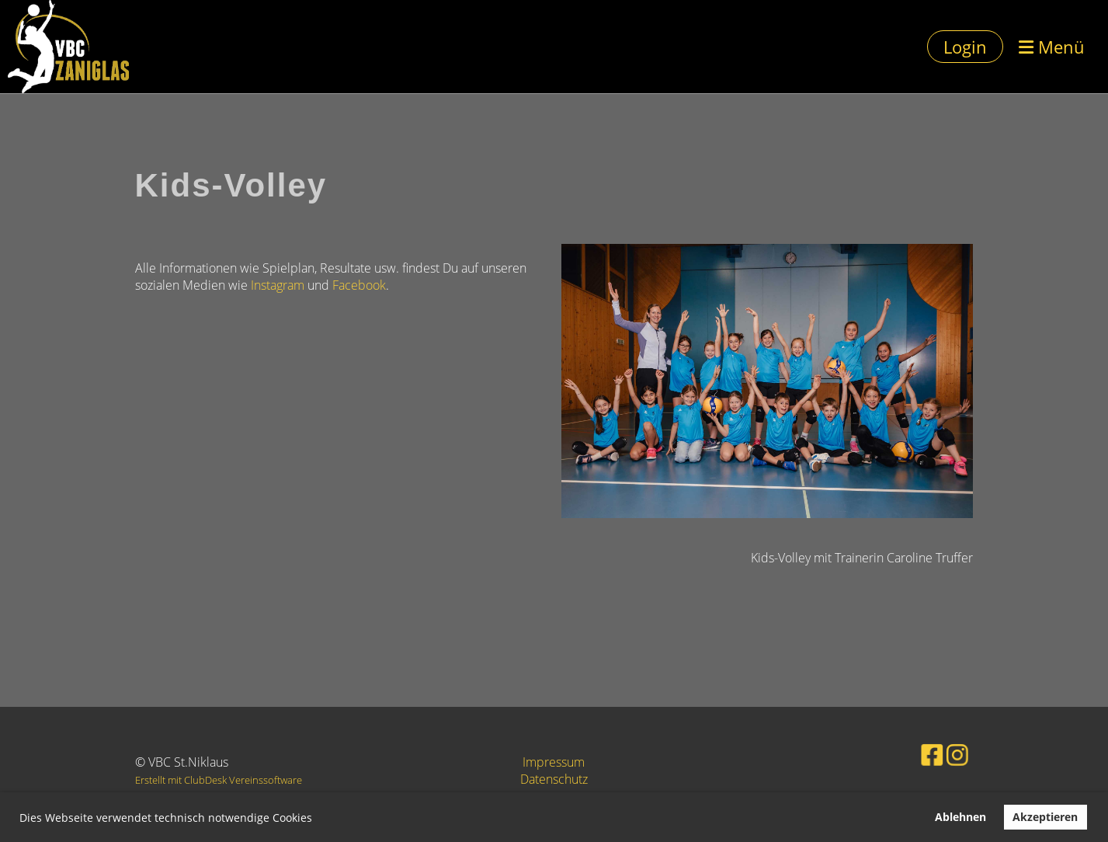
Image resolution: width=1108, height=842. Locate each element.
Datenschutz (554, 779)
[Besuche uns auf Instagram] (937, 753)
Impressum (554, 762)
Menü (1052, 46)
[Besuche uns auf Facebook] (916, 753)
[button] (317, 819)
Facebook (359, 285)
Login (965, 46)
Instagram (277, 285)
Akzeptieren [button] (1045, 816)
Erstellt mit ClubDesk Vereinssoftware (218, 780)
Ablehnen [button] (960, 816)
